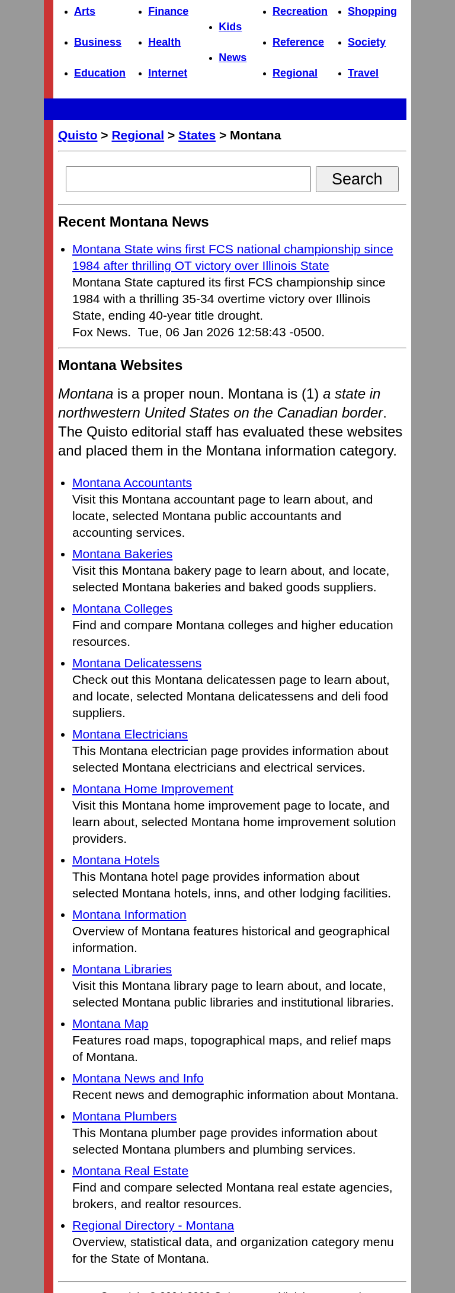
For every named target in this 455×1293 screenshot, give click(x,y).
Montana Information (129, 914)
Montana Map (110, 1023)
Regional (295, 73)
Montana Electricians (130, 734)
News (232, 57)
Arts (84, 11)
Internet (167, 73)
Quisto (78, 135)
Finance (168, 11)
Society (367, 42)
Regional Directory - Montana (153, 1225)
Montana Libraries (122, 969)
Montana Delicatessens (136, 663)
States (197, 135)
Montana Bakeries (122, 553)
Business (97, 42)
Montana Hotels (115, 860)
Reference (298, 42)
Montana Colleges (122, 608)
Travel (363, 73)
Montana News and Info (138, 1078)
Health (164, 42)
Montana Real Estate (130, 1170)
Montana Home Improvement (152, 788)
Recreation (300, 11)
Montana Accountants (132, 482)
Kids (230, 27)
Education (100, 73)
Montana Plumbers (124, 1116)
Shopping (372, 11)
